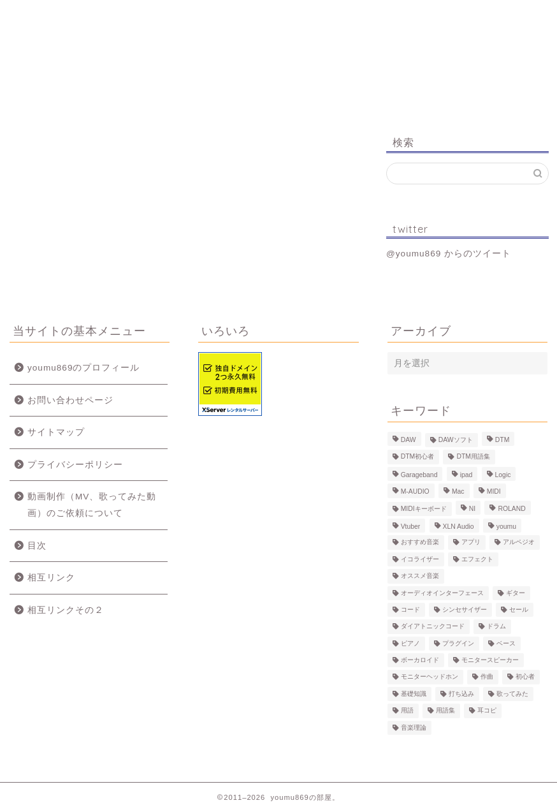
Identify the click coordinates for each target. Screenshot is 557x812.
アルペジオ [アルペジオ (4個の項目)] (519, 542)
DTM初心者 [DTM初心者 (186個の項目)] (418, 457)
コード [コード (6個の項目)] (410, 609)
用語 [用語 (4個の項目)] (407, 710)
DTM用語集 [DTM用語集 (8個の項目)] (473, 457)
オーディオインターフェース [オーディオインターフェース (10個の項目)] (442, 592)
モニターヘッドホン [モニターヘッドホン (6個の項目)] (429, 677)
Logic (412, 15)
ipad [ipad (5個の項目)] (466, 474)
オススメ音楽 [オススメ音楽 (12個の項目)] (420, 576)
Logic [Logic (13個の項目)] (503, 474)
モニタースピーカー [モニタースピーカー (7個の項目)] (490, 659)
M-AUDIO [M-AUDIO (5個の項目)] (415, 492)
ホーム (55, 15)
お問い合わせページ (70, 400)
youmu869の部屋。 (279, 69)
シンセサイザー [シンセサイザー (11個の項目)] (464, 609)
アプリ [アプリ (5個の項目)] (471, 542)
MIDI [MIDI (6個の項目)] (494, 492)
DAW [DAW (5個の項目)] (408, 439)
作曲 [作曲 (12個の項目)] (487, 677)
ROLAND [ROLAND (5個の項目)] (511, 508)
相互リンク (51, 577)
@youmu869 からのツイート (448, 253)
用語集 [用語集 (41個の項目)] (445, 710)
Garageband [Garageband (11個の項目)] (419, 474)
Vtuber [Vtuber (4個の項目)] (411, 526)
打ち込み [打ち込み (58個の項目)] (461, 693)
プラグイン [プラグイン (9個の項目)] (458, 643)
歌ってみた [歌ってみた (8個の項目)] (512, 693)
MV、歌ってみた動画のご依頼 (320, 21)
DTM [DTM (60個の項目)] (502, 439)
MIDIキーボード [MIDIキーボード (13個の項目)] (424, 508)
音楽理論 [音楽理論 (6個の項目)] (413, 727)
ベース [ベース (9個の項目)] (506, 643)
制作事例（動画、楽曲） (229, 21)
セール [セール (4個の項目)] (518, 609)
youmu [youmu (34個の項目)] (506, 526)
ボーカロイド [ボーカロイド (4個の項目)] (420, 659)
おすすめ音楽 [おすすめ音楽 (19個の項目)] (420, 542)
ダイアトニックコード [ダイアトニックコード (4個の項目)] (433, 626)
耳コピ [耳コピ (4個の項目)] (486, 710)
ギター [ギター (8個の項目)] (515, 592)
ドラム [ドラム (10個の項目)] (496, 626)
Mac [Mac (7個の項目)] (458, 492)
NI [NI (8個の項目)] (472, 508)
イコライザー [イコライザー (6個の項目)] (420, 559)
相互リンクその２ (65, 610)
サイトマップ (56, 432)
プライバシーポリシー (75, 464)
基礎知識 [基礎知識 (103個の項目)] (413, 693)
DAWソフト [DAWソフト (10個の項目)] (455, 439)
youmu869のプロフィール (83, 368)
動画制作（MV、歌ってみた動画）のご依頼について (91, 505)
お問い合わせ (501, 15)
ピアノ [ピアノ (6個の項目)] (410, 643)
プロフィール (141, 15)
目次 (37, 545)
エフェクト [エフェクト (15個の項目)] (477, 559)
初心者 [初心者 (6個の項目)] (525, 677)
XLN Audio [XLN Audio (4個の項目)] (458, 526)
